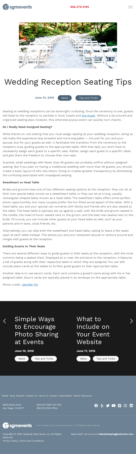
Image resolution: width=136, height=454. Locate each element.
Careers (54, 395)
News (64, 97)
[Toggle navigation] (130, 7)
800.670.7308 (44, 404)
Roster (5, 395)
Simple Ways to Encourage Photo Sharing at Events (36, 330)
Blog (12, 395)
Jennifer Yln (30, 284)
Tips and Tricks (88, 97)
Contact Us (31, 395)
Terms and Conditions (32, 440)
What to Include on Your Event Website (93, 330)
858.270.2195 (79, 7)
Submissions (65, 395)
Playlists (20, 395)
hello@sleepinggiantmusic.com (116, 434)
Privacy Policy (10, 440)
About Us (43, 395)
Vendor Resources (82, 395)
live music (88, 115)
